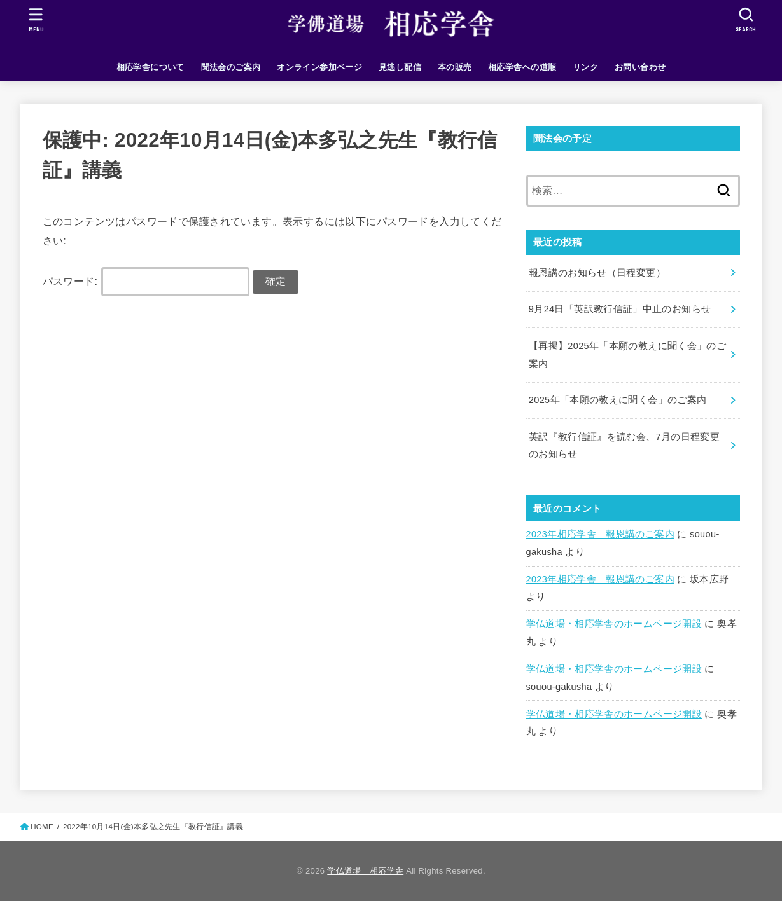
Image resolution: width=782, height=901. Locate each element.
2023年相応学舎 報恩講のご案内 (600, 534)
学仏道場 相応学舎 (365, 871)
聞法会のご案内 (231, 67)
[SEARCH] (746, 19)
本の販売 (455, 67)
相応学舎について (150, 67)
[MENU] (35, 19)
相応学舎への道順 (522, 67)
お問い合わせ (640, 67)
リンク (585, 67)
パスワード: (146, 281)
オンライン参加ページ (319, 67)
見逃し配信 (400, 67)
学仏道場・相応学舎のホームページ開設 (614, 624)
